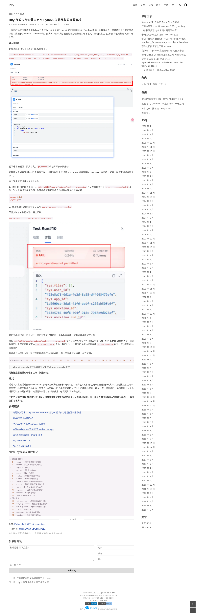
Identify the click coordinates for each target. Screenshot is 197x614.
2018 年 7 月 (148, 418)
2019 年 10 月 (148, 355)
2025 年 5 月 (148, 172)
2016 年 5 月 (148, 510)
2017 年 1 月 (148, 480)
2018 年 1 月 (148, 439)
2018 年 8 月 (148, 414)
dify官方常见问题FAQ (23, 418)
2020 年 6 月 (148, 322)
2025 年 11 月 (148, 147)
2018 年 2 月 (148, 434)
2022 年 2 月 (148, 309)
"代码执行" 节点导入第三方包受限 (29, 423)
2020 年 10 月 (148, 314)
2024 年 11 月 (148, 193)
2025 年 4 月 (148, 176)
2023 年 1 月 (148, 280)
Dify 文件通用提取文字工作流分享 (33, 582)
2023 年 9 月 (148, 251)
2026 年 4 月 (148, 126)
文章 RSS (146, 523)
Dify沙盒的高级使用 (22, 446)
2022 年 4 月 (148, 305)
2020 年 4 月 (148, 330)
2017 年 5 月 (148, 464)
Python (17, 524)
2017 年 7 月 (148, 455)
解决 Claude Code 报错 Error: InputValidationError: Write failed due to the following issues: (162, 62)
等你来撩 (53, 24)
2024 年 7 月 (148, 209)
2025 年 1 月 (148, 188)
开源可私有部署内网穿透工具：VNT (34, 578)
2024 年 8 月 (148, 205)
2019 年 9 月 (148, 359)
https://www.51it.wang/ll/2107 (32, 529)
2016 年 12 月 (148, 485)
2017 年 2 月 (148, 476)
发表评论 (71, 570)
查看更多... (146, 113)
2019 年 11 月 (148, 351)
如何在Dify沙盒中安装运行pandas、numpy (33, 429)
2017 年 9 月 (148, 451)
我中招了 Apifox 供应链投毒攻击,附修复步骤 (163, 50)
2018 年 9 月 (148, 409)
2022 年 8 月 (148, 301)
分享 (144, 84)
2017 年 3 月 (148, 472)
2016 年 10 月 (148, 489)
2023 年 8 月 (148, 255)
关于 (174, 5)
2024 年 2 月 (148, 230)
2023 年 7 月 (148, 259)
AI (17, 13)
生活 (161, 84)
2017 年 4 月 (148, 468)
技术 (149, 84)
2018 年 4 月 (148, 426)
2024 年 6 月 (148, 213)
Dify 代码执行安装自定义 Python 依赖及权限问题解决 (45, 20)
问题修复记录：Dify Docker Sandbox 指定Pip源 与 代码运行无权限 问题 (47, 412)
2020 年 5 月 (148, 326)
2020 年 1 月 (148, 343)
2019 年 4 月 (148, 380)
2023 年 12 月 (148, 238)
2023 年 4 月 (148, 272)
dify (33, 524)
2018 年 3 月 (148, 430)
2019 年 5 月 (148, 376)
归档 (150, 5)
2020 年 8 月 (148, 318)
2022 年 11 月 (148, 289)
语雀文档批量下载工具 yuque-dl (157, 46)
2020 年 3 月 (148, 334)
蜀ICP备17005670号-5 (98, 601)
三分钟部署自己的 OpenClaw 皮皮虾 (159, 70)
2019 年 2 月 (148, 389)
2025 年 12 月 (148, 143)
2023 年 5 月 (148, 268)
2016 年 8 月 (148, 497)
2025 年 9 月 (148, 155)
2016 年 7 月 (148, 501)
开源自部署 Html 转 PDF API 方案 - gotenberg (164, 26)
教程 (155, 84)
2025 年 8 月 (148, 159)
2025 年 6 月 (148, 168)
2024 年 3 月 (148, 226)
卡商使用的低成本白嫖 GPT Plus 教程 (160, 34)
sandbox (40, 524)
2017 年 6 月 (148, 460)
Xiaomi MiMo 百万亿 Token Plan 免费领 (160, 22)
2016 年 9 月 (148, 493)
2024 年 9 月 (148, 201)
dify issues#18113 (21, 440)
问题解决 (26, 524)
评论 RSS (146, 527)
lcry (11, 5)
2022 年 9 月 (148, 297)
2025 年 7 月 (148, 163)
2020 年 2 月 (148, 339)
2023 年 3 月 (148, 276)
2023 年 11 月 (148, 243)
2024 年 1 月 (148, 234)
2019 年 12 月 (148, 347)
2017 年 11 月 (148, 447)
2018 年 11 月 (148, 401)
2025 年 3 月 (148, 180)
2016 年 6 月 (148, 505)
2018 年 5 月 (148, 422)
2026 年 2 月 (148, 134)
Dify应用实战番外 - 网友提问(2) (28, 435)
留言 (158, 5)
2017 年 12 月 (148, 443)
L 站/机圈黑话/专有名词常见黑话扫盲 (159, 30)
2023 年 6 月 (148, 263)
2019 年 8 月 (148, 364)
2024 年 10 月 (148, 197)
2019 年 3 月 (148, 384)
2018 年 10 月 (148, 405)
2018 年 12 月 (148, 397)
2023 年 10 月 (148, 247)
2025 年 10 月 (148, 151)
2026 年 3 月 (148, 130)
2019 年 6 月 (148, 372)
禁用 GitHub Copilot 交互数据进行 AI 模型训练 (164, 55)
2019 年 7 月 (148, 368)
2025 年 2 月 (148, 184)
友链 (166, 5)
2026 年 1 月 (148, 138)
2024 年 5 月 (148, 218)
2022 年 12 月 (148, 284)
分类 (143, 5)
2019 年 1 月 (148, 393)
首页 (135, 5)
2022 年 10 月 (148, 293)
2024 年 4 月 (148, 222)
